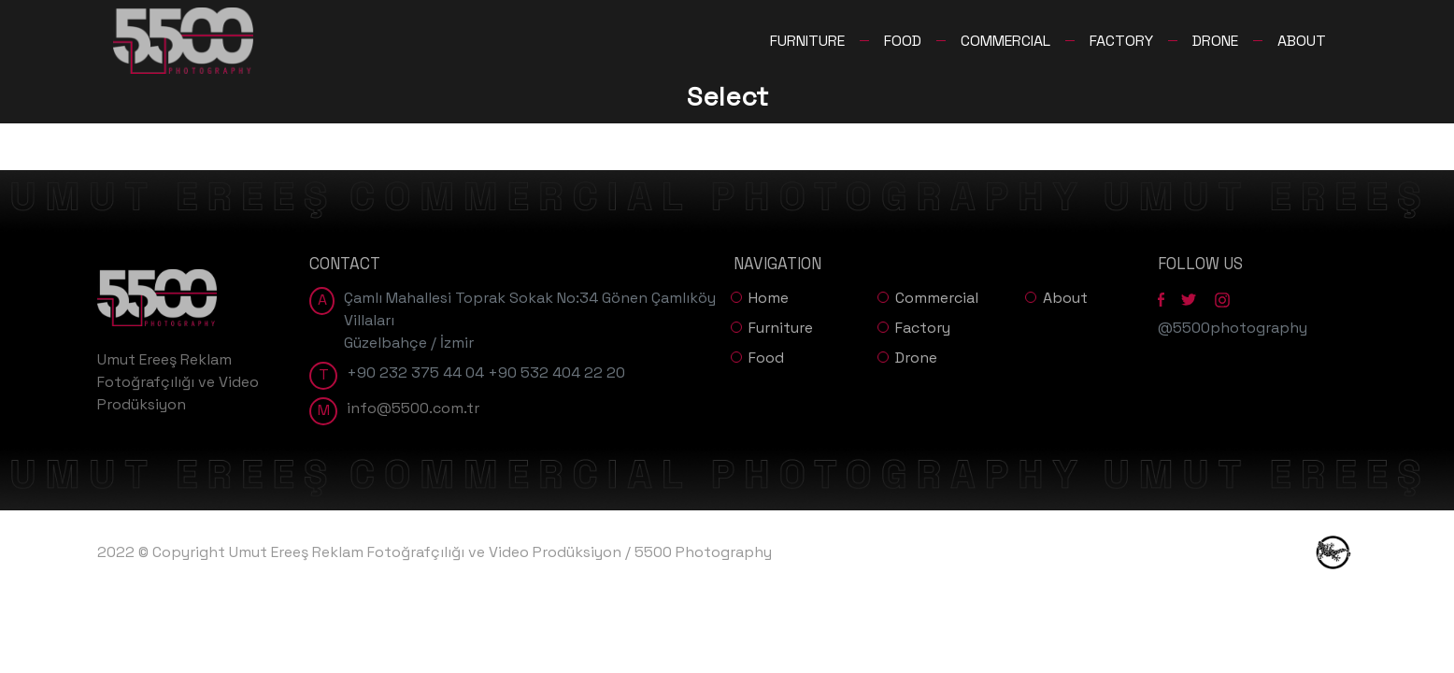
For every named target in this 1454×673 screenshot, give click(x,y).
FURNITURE (807, 40)
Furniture (780, 327)
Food (766, 357)
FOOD (902, 40)
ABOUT (1301, 40)
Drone (916, 357)
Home (768, 298)
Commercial (936, 298)
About (1065, 298)
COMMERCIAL (1005, 40)
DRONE (1215, 40)
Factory (922, 327)
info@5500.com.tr (413, 408)
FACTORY (1121, 40)
